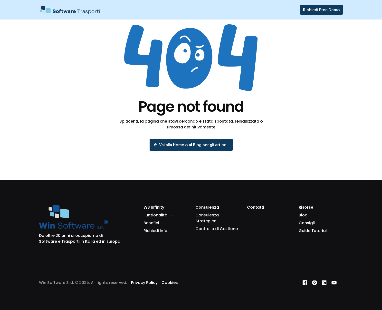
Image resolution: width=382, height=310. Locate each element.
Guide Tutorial (313, 230)
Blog (303, 215)
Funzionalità (159, 215)
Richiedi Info (155, 230)
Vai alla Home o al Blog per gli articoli (191, 144)
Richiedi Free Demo (321, 9)
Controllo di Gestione (216, 229)
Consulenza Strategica (207, 218)
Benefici (151, 223)
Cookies (170, 282)
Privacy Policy (144, 282)
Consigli (307, 223)
